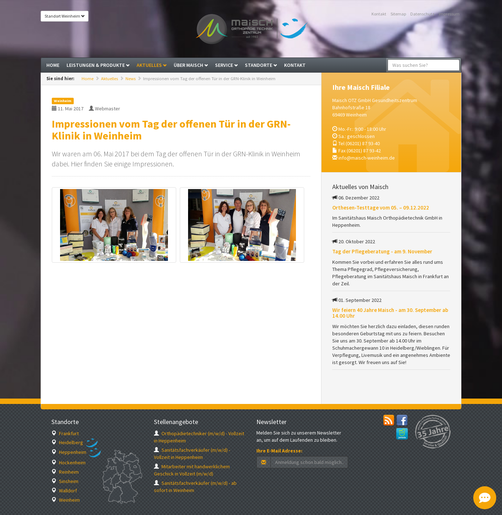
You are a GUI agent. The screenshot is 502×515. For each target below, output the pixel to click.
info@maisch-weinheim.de (366, 158)
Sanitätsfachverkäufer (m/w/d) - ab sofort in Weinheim (195, 486)
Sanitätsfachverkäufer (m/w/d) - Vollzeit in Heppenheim (192, 453)
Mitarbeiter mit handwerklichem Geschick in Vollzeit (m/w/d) (192, 470)
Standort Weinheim (65, 16)
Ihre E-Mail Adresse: (279, 450)
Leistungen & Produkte (98, 65)
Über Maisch (191, 65)
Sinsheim (64, 481)
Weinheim (65, 500)
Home (52, 65)
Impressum (449, 14)
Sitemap (398, 14)
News (131, 78)
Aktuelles (151, 65)
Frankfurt (65, 433)
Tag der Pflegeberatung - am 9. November (382, 251)
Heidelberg (67, 442)
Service (226, 65)
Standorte (261, 65)
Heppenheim (68, 452)
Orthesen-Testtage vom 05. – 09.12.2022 (380, 207)
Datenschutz (422, 14)
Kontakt (378, 14)
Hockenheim (68, 462)
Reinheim (65, 472)
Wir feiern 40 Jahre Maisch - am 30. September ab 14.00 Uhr (390, 313)
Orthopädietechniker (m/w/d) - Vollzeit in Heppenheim (199, 437)
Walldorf (64, 490)
